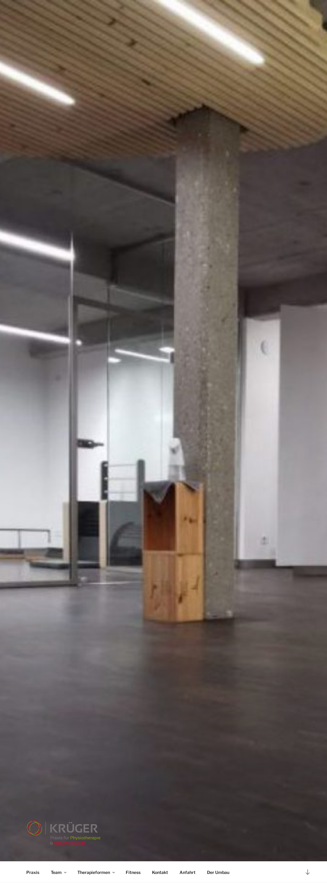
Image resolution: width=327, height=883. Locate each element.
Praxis (32, 872)
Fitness (133, 872)
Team (59, 872)
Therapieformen (96, 872)
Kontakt (160, 872)
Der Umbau (218, 872)
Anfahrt (188, 872)
